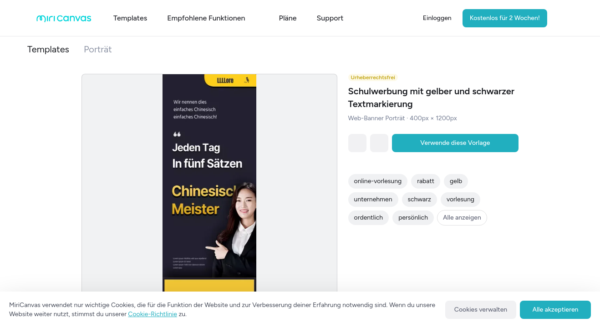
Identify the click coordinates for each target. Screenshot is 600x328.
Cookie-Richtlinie (152, 314)
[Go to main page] (64, 20)
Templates (48, 49)
